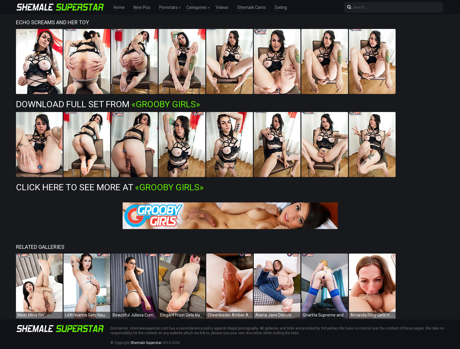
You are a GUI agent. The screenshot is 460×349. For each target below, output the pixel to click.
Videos (222, 7)
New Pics (142, 7)
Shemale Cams (251, 7)
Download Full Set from (108, 104)
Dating (281, 7)
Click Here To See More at (110, 187)
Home (119, 7)
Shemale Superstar (146, 343)
